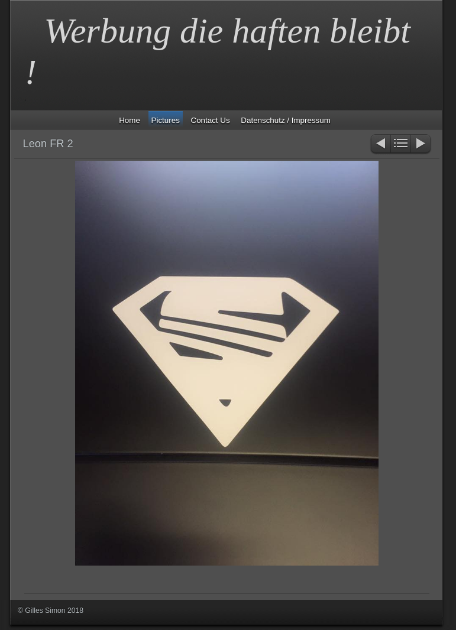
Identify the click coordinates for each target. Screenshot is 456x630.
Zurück (380, 144)
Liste (400, 144)
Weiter (421, 144)
